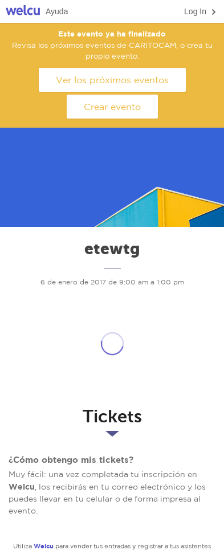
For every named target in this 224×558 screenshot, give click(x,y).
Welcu (23, 11)
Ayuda (57, 11)
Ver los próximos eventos (112, 80)
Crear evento (112, 106)
